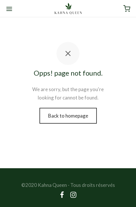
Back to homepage (68, 116)
